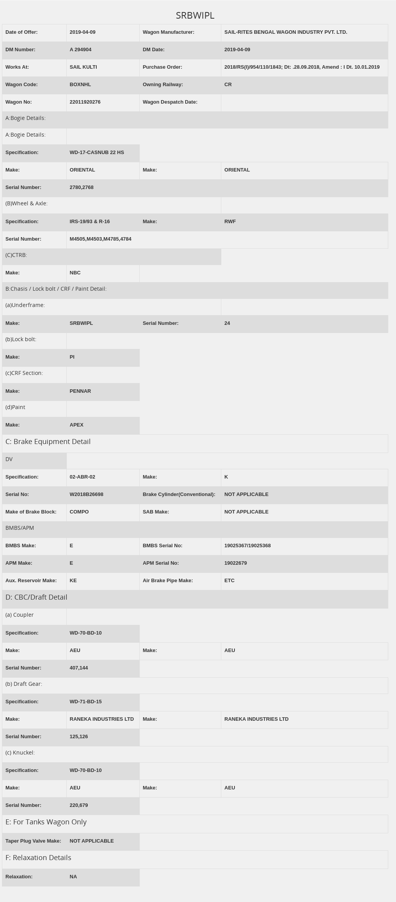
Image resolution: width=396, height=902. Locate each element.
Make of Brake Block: (31, 512)
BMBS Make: (20, 545)
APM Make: (18, 563)
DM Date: (154, 49)
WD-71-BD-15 (86, 701)
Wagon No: (18, 102)
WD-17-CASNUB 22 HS (97, 152)
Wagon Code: (21, 84)
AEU (75, 650)
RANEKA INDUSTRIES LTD (102, 719)
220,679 (79, 805)
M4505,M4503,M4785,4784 (101, 239)
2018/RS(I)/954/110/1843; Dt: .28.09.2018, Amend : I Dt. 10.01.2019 (302, 67)
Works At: (17, 67)
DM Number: (20, 49)
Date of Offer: (21, 32)
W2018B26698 (87, 494)
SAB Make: (156, 512)
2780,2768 (82, 187)
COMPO (79, 512)
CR (228, 84)
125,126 (79, 736)
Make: (12, 170)
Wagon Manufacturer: (169, 32)
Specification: (21, 152)
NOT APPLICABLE (246, 494)
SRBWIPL (81, 323)
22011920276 (85, 102)
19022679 (235, 563)
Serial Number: (23, 187)
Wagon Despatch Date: (170, 102)
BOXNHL (80, 84)
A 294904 (81, 49)
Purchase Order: (162, 67)
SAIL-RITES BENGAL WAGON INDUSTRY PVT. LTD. (285, 32)
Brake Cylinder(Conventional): (179, 494)
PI (72, 357)
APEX (76, 425)
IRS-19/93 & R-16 (90, 221)
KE (73, 580)
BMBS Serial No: (163, 545)
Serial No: (17, 494)
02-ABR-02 (83, 477)
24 (227, 323)
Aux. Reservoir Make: (31, 580)
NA (73, 876)
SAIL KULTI (83, 67)
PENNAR (80, 391)
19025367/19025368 (247, 545)
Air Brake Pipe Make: (168, 580)
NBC (75, 273)
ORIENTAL (82, 170)
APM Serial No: (161, 563)
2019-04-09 (83, 32)
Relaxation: (19, 876)
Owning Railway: (163, 84)
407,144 (79, 668)
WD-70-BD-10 (86, 633)
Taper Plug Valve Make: (33, 841)
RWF (230, 221)
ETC (229, 580)
